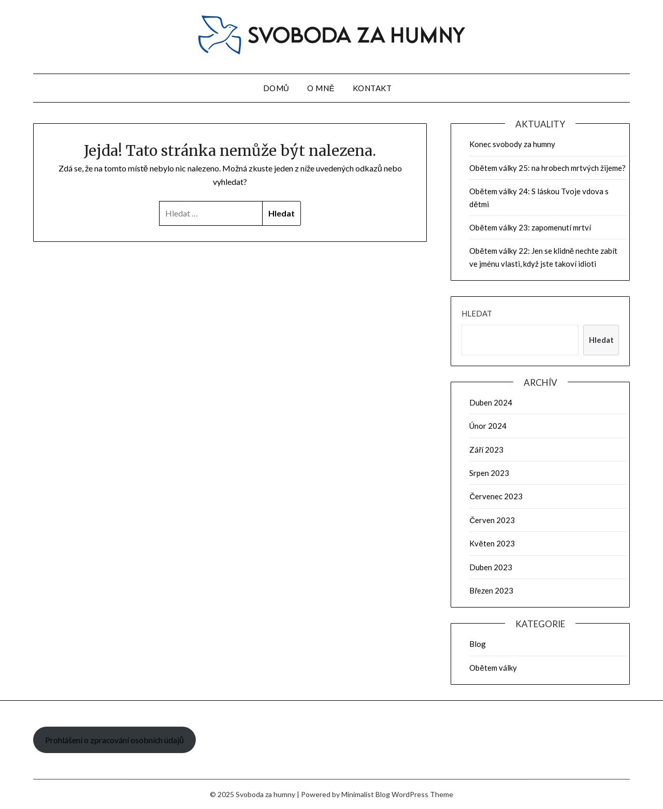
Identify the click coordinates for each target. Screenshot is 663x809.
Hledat (477, 313)
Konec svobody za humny (512, 144)
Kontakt (372, 88)
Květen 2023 (491, 543)
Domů (276, 88)
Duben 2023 (490, 567)
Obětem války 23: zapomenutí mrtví (529, 227)
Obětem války (492, 667)
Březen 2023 (491, 590)
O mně (321, 88)
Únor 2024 (488, 425)
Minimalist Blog (365, 794)
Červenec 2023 (496, 496)
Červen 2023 (492, 520)
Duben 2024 (490, 402)
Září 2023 (486, 449)
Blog (477, 643)
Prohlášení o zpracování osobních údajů (114, 740)
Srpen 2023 (489, 473)
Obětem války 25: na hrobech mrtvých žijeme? (547, 167)
